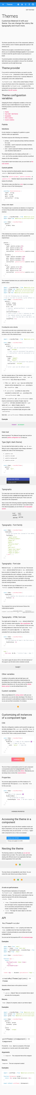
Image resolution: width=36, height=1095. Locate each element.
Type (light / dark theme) (11, 114)
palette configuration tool (14, 437)
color (21, 184)
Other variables (9, 118)
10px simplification (25, 623)
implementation (22, 773)
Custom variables (9, 120)
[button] (22, 4)
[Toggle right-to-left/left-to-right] (29, 4)
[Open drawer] (3, 4)
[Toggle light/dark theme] (25, 4)
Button (22, 771)
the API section (13, 90)
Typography (8, 116)
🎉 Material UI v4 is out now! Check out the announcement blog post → (18, 1)
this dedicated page (27, 937)
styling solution (19, 695)
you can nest (26, 853)
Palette (7, 112)
